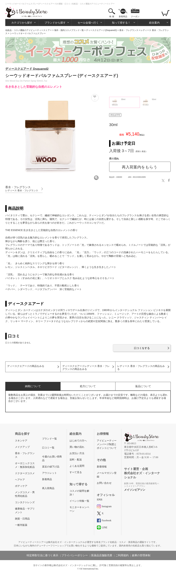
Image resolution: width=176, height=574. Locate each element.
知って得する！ (121, 22)
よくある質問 (77, 466)
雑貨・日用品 (22, 518)
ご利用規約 (122, 555)
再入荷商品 (48, 488)
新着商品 (123, 16)
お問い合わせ (104, 483)
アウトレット (49, 473)
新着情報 (102, 466)
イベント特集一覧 (79, 501)
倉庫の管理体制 (141, 555)
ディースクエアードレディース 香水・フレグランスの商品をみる (86, 367)
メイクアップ (22, 447)
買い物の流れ (77, 447)
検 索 (111, 16)
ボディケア (21, 486)
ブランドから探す (55, 22)
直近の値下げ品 (50, 466)
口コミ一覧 (48, 447)
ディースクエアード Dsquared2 (27, 68)
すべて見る (76, 472)
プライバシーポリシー (74, 555)
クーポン (135, 16)
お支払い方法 (77, 453)
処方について (88, 386)
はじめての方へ (78, 440)
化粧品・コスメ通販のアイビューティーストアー (28, 30)
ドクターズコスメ (25, 473)
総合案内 (154, 22)
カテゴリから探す (21, 22)
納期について (33, 386)
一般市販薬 (21, 525)
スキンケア (21, 440)
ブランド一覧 (49, 438)
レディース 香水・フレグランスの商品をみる (141, 367)
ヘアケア (20, 479)
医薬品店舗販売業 (101, 555)
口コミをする (142, 348)
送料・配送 (76, 459)
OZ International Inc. (89, 568)
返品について (143, 386)
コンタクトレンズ (25, 502)
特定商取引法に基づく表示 (42, 555)
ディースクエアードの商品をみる (25, 366)
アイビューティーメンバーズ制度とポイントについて (107, 444)
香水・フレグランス (128, 30)
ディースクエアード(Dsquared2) (101, 30)
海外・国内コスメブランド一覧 (69, 30)
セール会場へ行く (88, 22)
